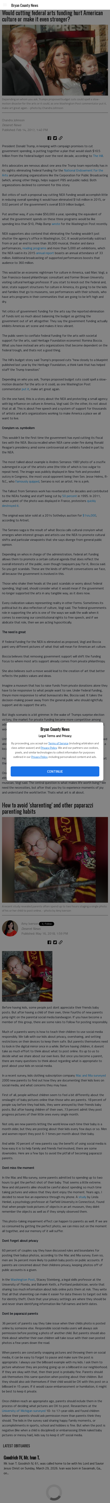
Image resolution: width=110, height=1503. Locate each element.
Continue (55, 771)
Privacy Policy (49, 748)
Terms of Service (58, 743)
